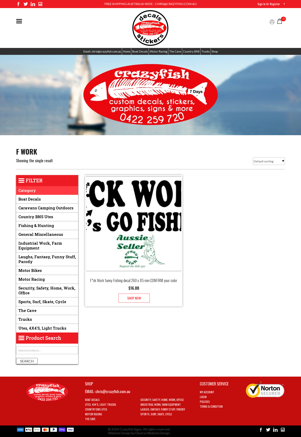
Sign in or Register (268, 4)
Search (27, 361)
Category (27, 190)
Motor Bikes (30, 270)
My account (207, 392)
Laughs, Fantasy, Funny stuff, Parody (47, 259)
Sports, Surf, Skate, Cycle (42, 301)
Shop (215, 51)
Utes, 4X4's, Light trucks (42, 328)
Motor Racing (158, 51)
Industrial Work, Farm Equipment (40, 245)
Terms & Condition (211, 406)
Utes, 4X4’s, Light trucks (100, 404)
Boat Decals (140, 51)
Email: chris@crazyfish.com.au (102, 51)
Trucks (205, 51)
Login (203, 397)
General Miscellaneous (40, 234)
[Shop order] (269, 161)
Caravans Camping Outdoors (45, 207)
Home (126, 51)
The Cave (175, 51)
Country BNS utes (35, 216)
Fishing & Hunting (36, 225)
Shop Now (134, 294)
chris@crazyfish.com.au (112, 391)
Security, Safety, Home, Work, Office (46, 290)
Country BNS (191, 51)
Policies (205, 401)
